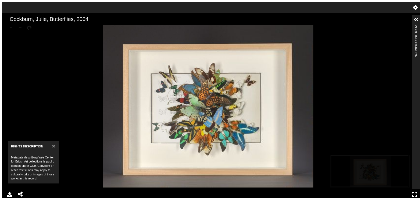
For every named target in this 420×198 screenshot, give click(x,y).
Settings (415, 7)
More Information (416, 26)
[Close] (53, 146)
